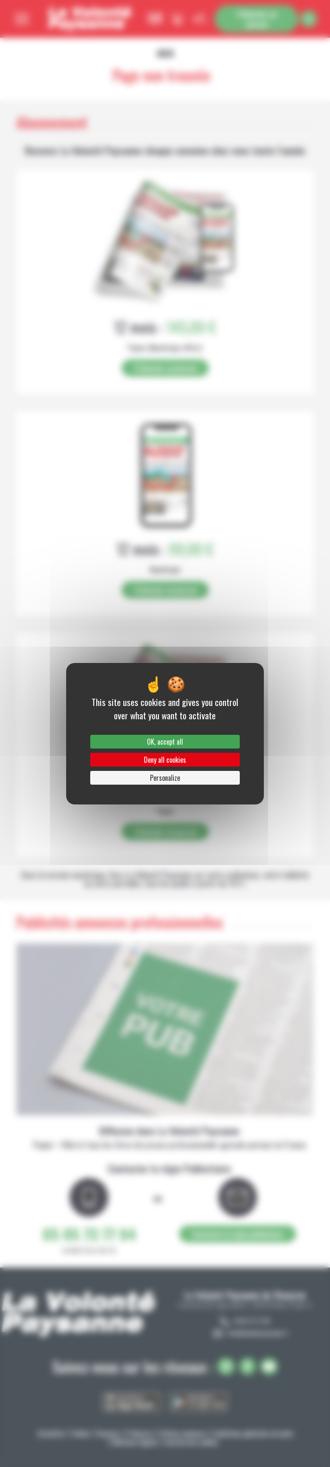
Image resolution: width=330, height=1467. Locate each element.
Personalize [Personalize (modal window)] (165, 778)
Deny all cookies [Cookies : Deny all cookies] (165, 760)
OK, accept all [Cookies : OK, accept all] (165, 742)
